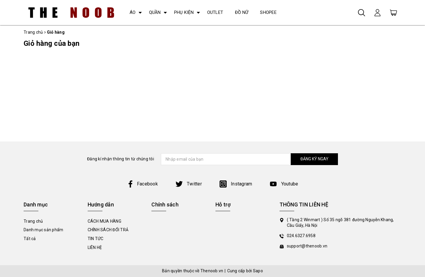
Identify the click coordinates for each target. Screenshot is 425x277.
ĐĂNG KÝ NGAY (314, 159)
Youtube (284, 184)
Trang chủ (33, 221)
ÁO (133, 12)
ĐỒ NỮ (241, 12)
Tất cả (30, 238)
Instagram (236, 184)
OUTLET (215, 12)
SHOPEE (268, 12)
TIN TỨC (96, 238)
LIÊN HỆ (95, 247)
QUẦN (155, 12)
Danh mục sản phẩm (43, 229)
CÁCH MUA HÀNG (104, 221)
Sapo (258, 270)
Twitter (189, 184)
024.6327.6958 (301, 235)
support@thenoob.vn (307, 246)
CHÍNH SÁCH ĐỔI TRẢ (108, 229)
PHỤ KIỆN (184, 12)
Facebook (142, 184)
